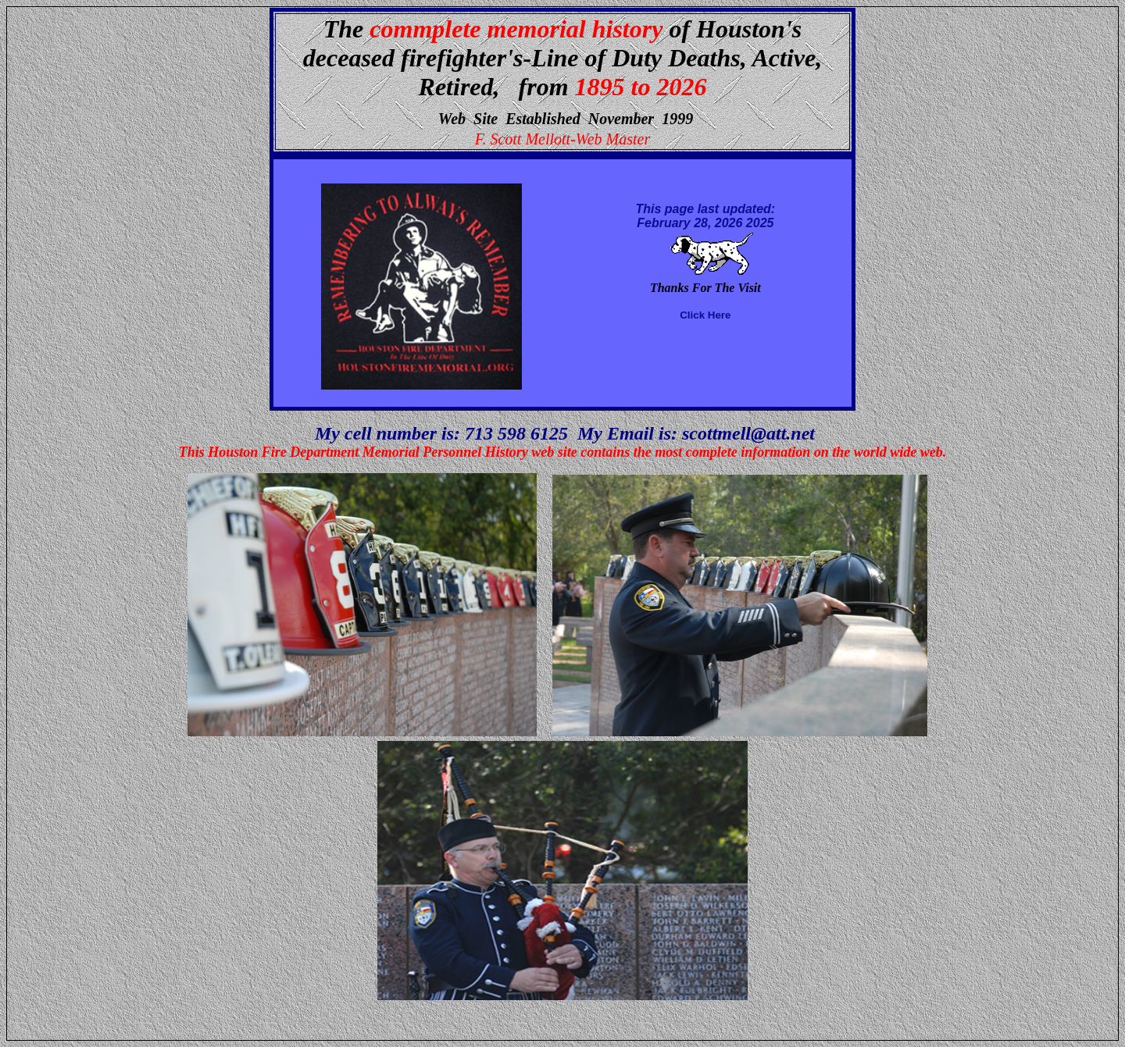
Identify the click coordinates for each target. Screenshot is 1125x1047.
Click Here (705, 315)
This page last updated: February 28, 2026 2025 (706, 216)
